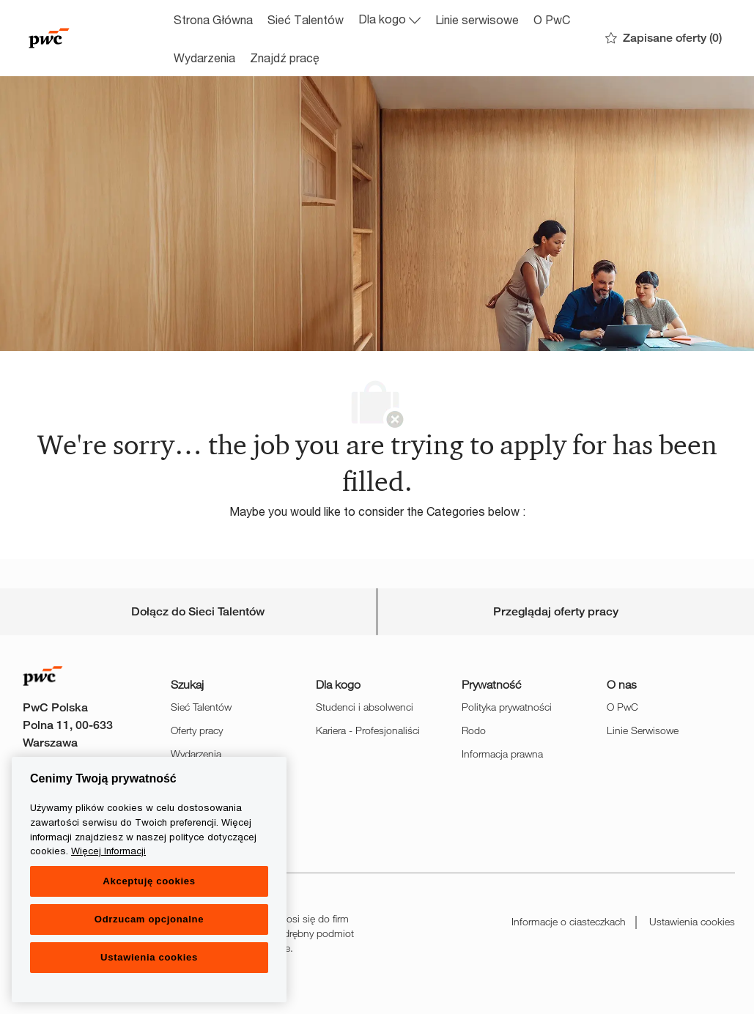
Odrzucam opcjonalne (149, 919)
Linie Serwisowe (643, 730)
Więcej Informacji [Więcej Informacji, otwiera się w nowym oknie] (108, 850)
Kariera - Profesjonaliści (368, 730)
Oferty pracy (197, 730)
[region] (149, 879)
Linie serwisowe (477, 19)
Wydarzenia (204, 57)
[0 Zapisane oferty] (663, 38)
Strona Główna (213, 19)
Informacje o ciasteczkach (568, 921)
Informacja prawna (502, 753)
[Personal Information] (555, 611)
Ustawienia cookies (692, 921)
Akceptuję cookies (149, 881)
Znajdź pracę (284, 57)
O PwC (551, 19)
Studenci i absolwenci (364, 706)
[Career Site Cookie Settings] (198, 611)
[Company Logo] (93, 38)
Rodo (474, 730)
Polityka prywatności (507, 706)
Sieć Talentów (305, 19)
